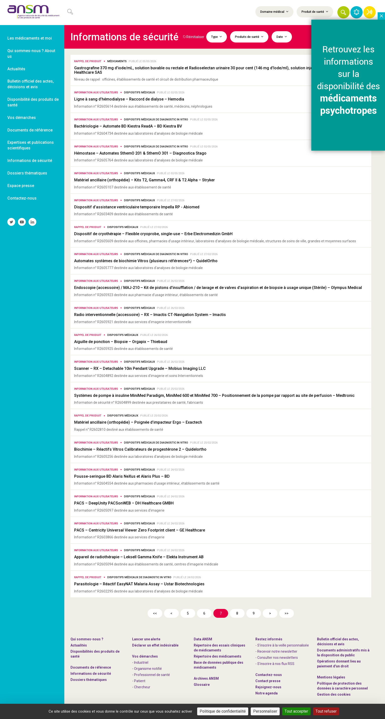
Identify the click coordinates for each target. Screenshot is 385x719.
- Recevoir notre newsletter (276, 651)
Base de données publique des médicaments (218, 665)
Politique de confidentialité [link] (223, 711)
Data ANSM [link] (203, 639)
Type (216, 37)
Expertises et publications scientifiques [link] (30, 145)
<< (155, 613)
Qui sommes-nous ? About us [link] (31, 53)
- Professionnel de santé (151, 675)
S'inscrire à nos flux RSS (275, 664)
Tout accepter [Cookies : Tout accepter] (296, 711)
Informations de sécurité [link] (29, 160)
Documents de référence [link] (30, 130)
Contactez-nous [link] (22, 198)
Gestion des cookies (334, 694)
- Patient (138, 681)
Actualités (78, 645)
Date (281, 37)
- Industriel (140, 662)
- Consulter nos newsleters (276, 658)
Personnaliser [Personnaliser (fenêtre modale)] (265, 711)
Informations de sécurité (90, 674)
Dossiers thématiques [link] (27, 173)
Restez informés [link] (268, 639)
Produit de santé (315, 12)
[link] (32, 12)
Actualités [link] (16, 69)
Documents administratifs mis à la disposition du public (343, 652)
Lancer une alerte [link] (146, 639)
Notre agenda (266, 693)
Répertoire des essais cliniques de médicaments (219, 647)
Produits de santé (249, 37)
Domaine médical (274, 12)
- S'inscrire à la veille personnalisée (282, 645)
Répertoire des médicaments (217, 656)
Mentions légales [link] (331, 677)
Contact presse (267, 681)
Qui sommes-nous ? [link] (86, 639)
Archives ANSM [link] (206, 678)
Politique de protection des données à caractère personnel (342, 685)
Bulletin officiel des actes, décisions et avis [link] (30, 84)
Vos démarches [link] (21, 117)
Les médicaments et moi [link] (29, 38)
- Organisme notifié (147, 669)
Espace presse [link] (20, 185)
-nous (268, 687)
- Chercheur (141, 687)
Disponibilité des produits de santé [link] (33, 102)
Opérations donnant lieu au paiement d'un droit (339, 663)
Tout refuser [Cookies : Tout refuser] (326, 711)
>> (287, 613)
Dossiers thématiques (88, 680)
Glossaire (202, 685)
